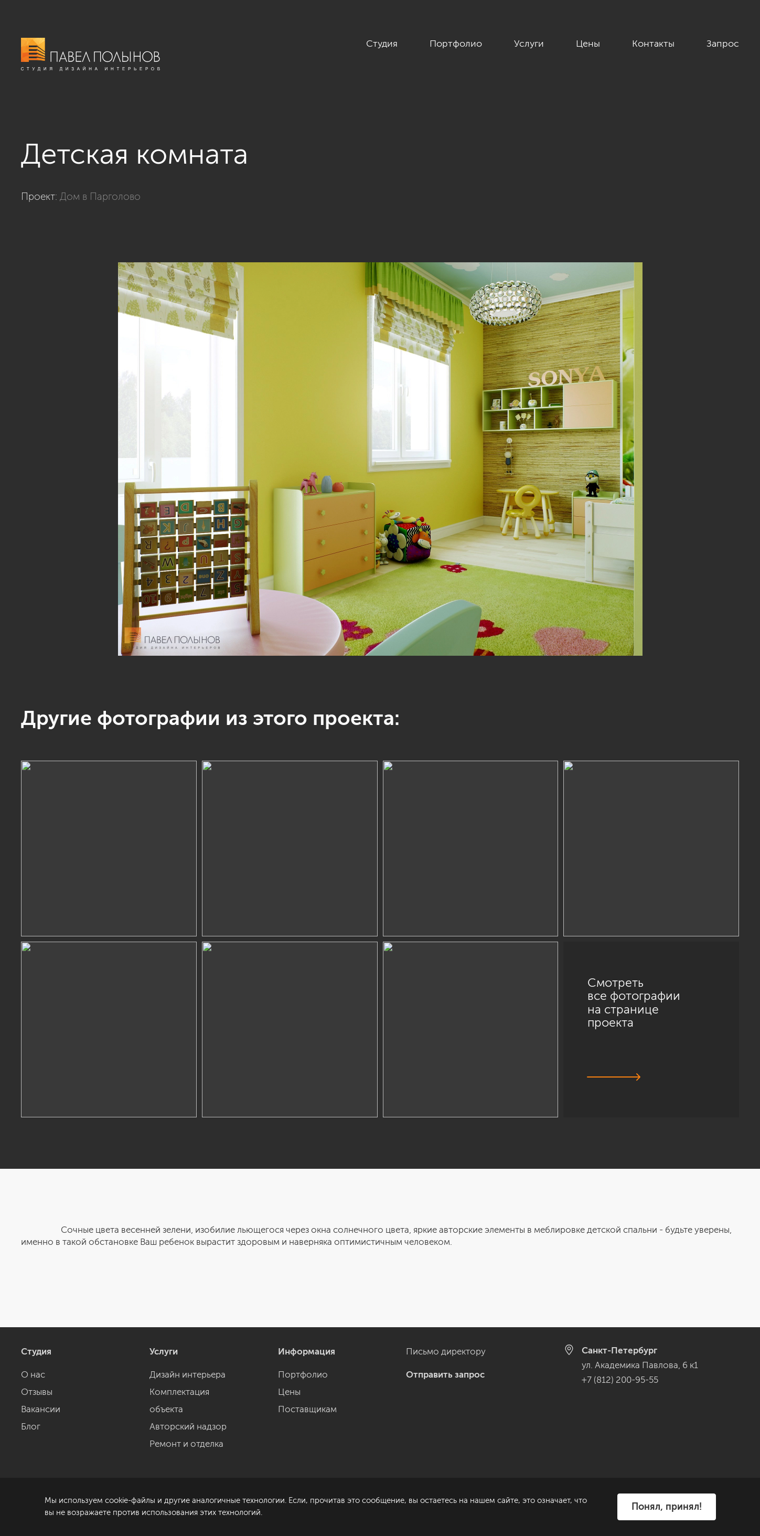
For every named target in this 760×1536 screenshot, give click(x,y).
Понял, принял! (666, 1506)
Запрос (723, 43)
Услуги (529, 43)
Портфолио (456, 43)
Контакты (653, 43)
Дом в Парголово (100, 196)
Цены (588, 43)
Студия (382, 43)
